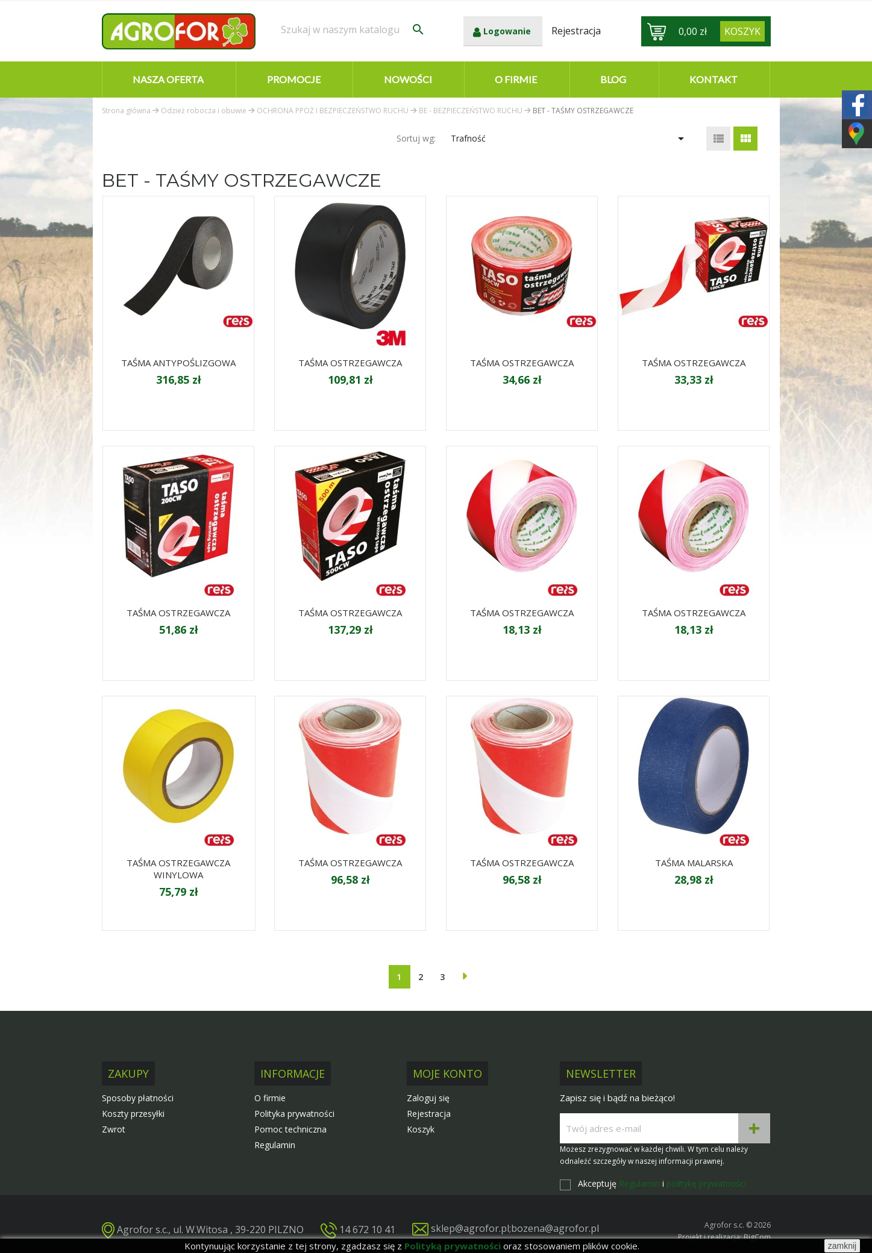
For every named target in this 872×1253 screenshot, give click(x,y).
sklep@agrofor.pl (470, 1228)
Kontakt (713, 79)
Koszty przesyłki (133, 1113)
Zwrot (113, 1129)
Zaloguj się (428, 1098)
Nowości (408, 79)
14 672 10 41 (367, 1229)
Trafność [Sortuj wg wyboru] (569, 138)
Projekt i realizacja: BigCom (724, 1237)
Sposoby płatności (138, 1098)
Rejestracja (429, 1113)
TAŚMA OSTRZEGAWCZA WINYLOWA (178, 869)
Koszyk (420, 1129)
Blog (613, 79)
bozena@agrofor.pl (555, 1228)
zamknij (842, 1246)
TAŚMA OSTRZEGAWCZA (350, 363)
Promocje (294, 79)
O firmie (516, 79)
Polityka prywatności (294, 1113)
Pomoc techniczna (290, 1129)
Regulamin (274, 1145)
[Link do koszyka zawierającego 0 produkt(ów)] (742, 31)
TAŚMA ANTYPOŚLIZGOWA (178, 363)
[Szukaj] (353, 29)
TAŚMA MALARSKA (694, 863)
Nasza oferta (168, 79)
